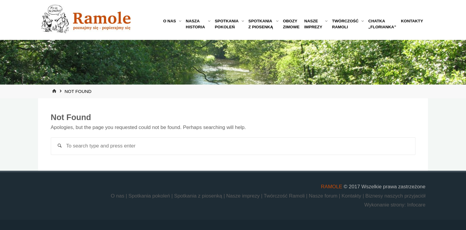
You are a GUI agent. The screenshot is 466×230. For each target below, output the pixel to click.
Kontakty (352, 196)
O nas (118, 196)
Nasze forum (324, 196)
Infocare (416, 205)
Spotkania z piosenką (198, 196)
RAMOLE (331, 186)
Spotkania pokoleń (149, 196)
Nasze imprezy (243, 196)
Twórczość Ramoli (285, 196)
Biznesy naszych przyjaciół (395, 196)
